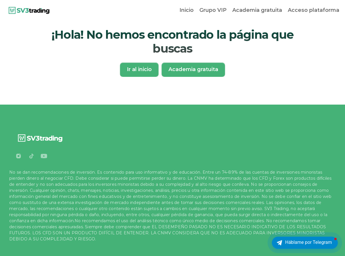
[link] (29, 10)
